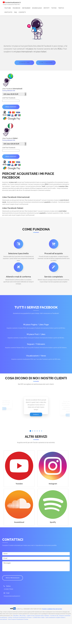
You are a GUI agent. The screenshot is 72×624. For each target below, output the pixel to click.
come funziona (45, 62)
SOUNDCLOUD (37, 8)
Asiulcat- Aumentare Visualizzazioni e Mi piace (20, 617)
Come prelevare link (8, 90)
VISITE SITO (8, 12)
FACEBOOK (16, 8)
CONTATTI (22, 12)
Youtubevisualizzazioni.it (13, 2)
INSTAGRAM (26, 8)
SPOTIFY (46, 8)
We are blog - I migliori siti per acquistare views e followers (34, 615)
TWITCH (61, 8)
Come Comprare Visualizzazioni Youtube (18, 619)
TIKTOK (53, 8)
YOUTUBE (7, 8)
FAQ (15, 12)
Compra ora (24, 62)
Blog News (16, 615)
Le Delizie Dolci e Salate (39, 617)
